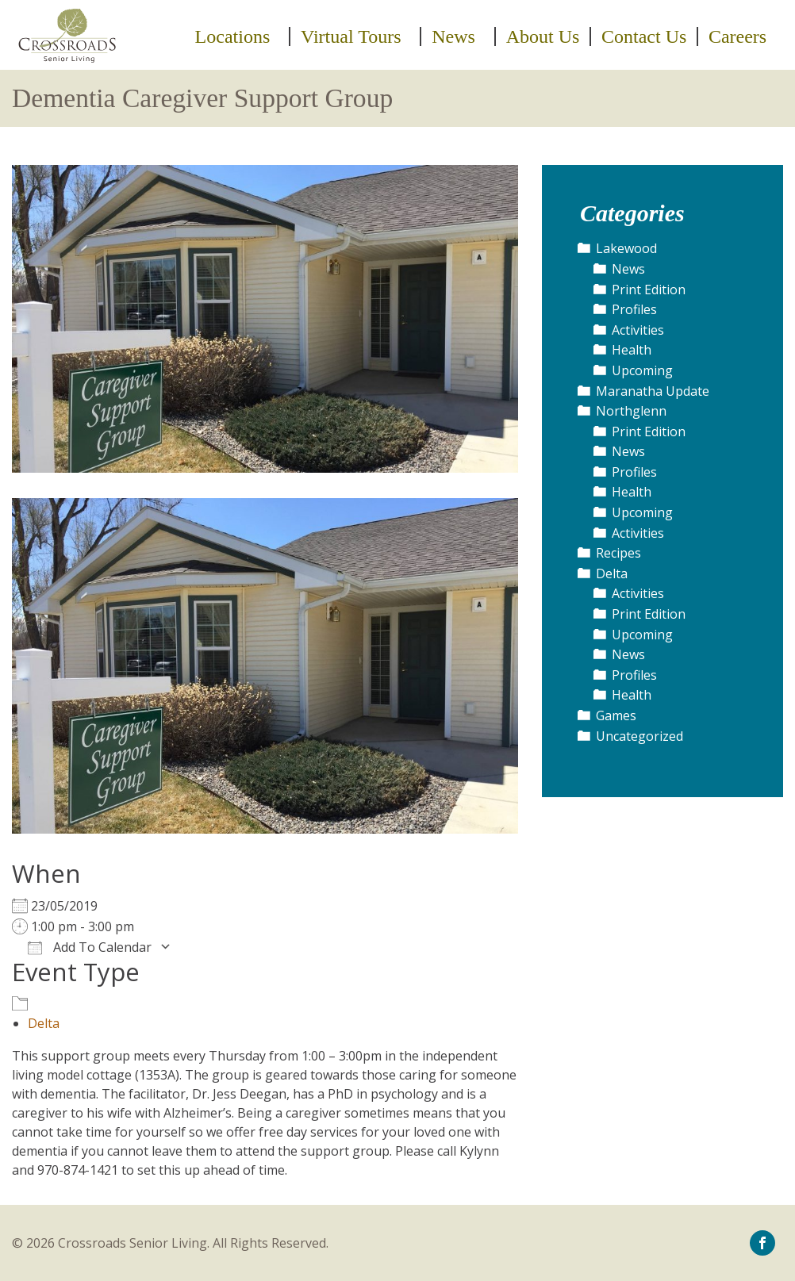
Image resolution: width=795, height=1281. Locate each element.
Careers (737, 36)
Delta (44, 1023)
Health (631, 350)
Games (616, 715)
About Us (543, 36)
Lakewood (626, 248)
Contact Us (643, 36)
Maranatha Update (652, 391)
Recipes (618, 553)
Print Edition (649, 289)
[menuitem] (237, 36)
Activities (638, 330)
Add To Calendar (90, 947)
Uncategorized (639, 736)
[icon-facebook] (762, 1242)
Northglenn (631, 411)
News (453, 36)
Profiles (634, 309)
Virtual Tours (351, 36)
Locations (233, 36)
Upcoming (642, 370)
